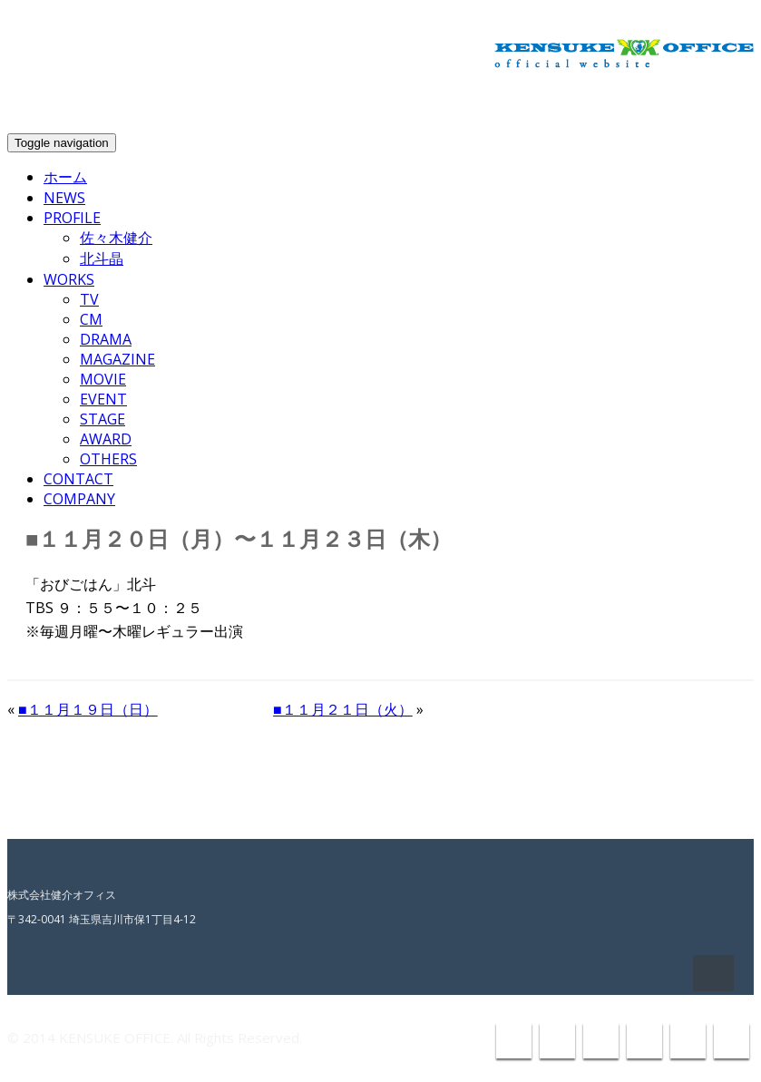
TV (89, 299)
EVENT (103, 399)
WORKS (69, 279)
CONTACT (78, 479)
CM (91, 319)
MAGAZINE (117, 359)
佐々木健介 (116, 238)
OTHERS (108, 459)
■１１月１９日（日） (88, 709)
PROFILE (72, 218)
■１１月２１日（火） (343, 709)
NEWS (64, 198)
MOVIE (103, 379)
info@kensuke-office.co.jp (654, 105)
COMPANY (79, 499)
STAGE (102, 419)
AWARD (106, 439)
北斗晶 (101, 258)
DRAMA (106, 339)
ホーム (65, 177)
